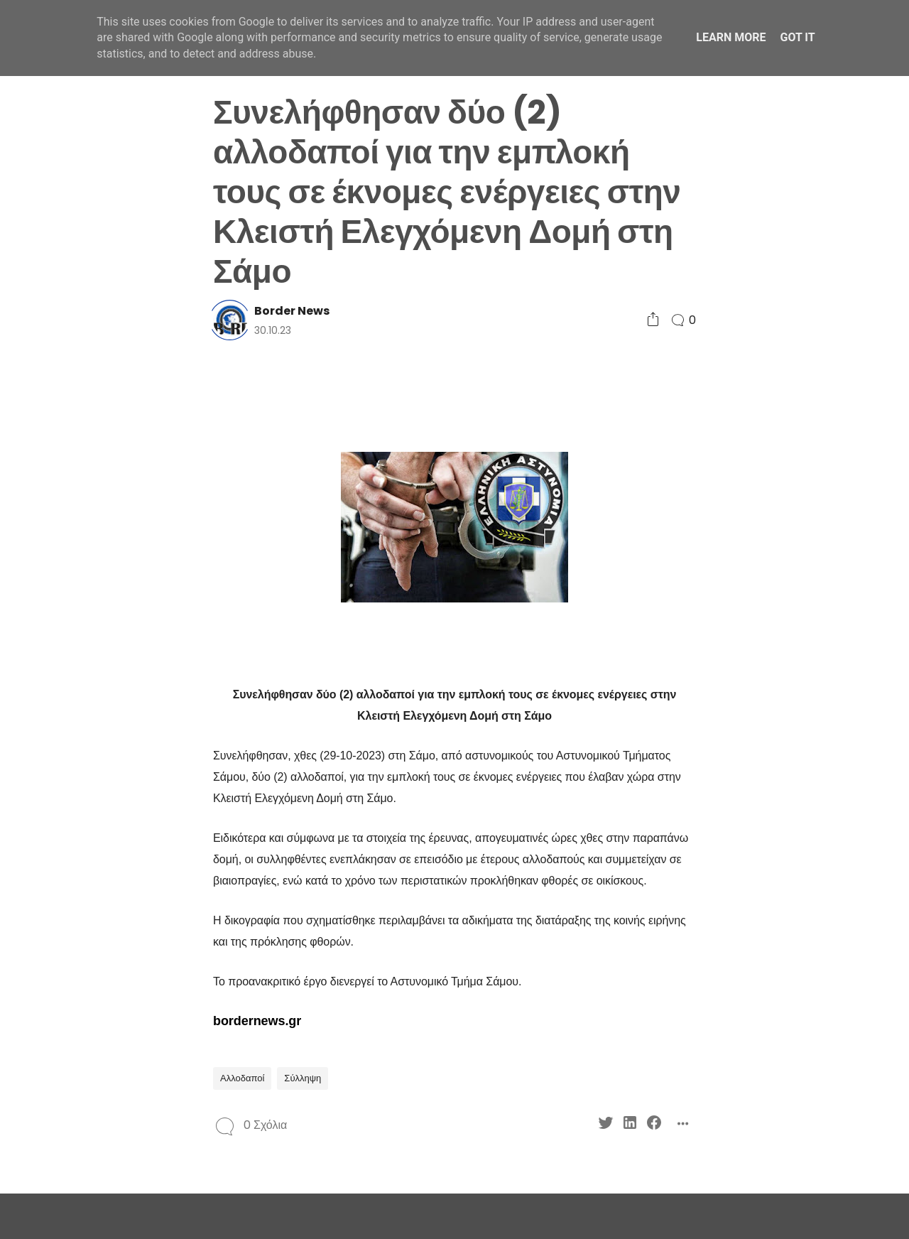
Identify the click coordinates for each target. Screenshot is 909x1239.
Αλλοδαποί (242, 1078)
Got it (797, 37)
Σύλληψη (302, 1078)
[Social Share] (653, 320)
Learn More (731, 37)
